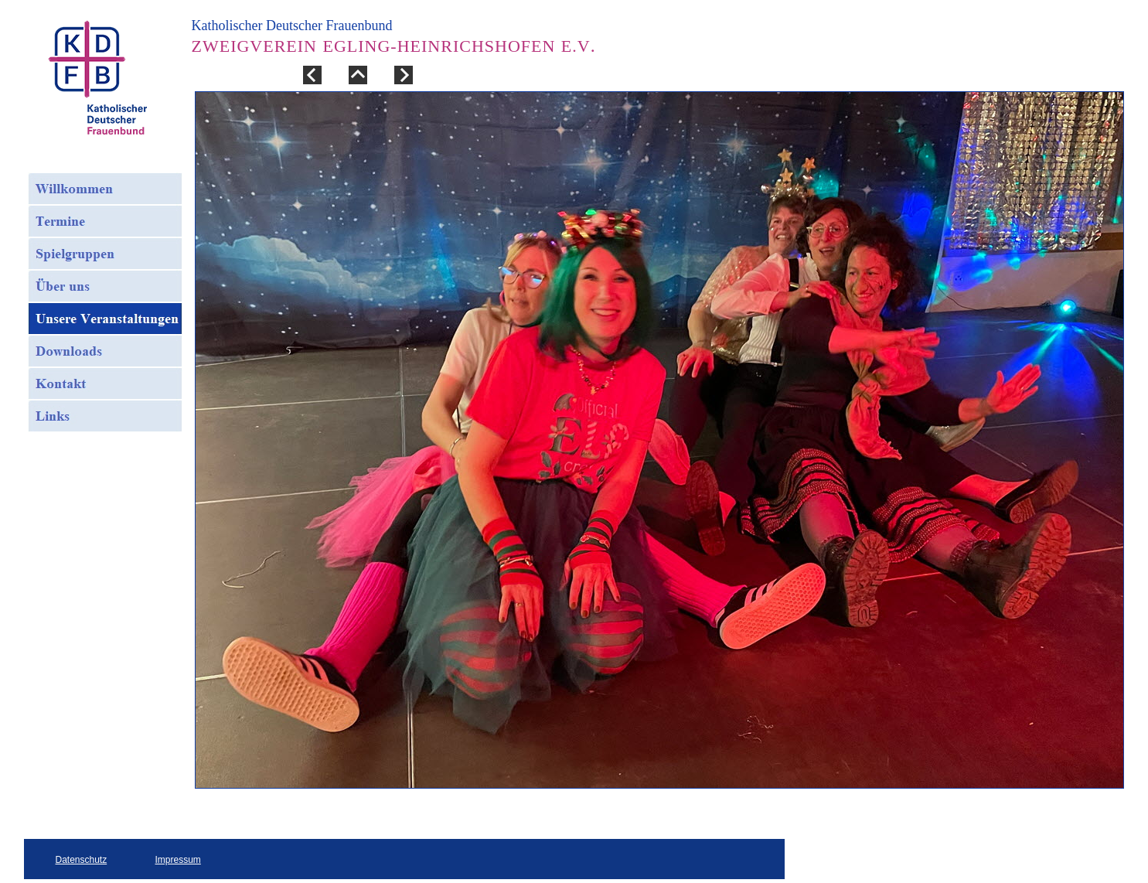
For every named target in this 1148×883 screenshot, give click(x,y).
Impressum (178, 859)
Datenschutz (81, 859)
